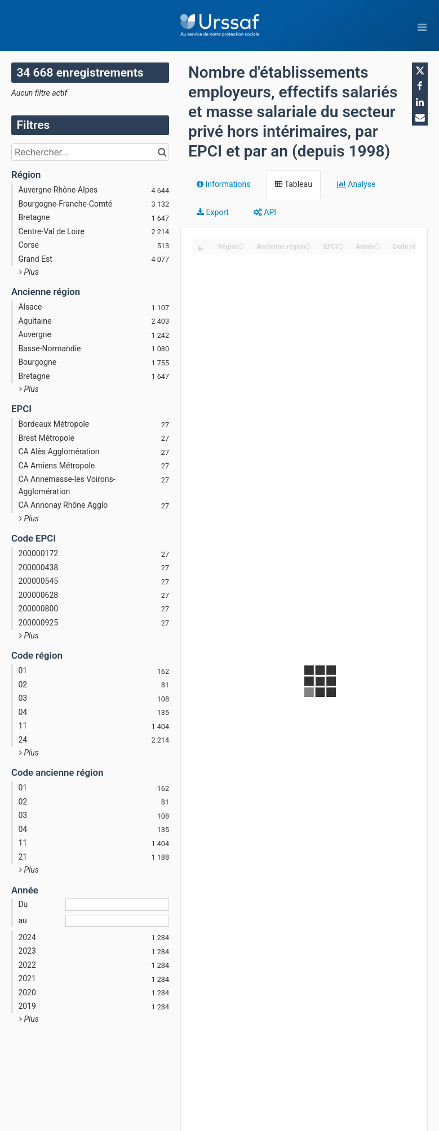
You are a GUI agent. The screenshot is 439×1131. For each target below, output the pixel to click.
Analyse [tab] (356, 184)
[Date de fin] (117, 921)
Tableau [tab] (293, 184)
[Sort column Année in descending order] (377, 247)
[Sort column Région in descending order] (242, 247)
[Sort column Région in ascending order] (242, 243)
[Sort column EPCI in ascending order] (341, 243)
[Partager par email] (420, 118)
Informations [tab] (223, 184)
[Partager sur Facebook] (420, 86)
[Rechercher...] (90, 152)
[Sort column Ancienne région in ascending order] (308, 243)
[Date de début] (117, 904)
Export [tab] (213, 212)
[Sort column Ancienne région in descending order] (308, 247)
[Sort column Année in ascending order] (377, 243)
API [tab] (265, 212)
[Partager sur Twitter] (420, 70)
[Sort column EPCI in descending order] (341, 247)
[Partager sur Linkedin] (420, 102)
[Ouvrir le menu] (422, 27)
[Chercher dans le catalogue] (162, 152)
